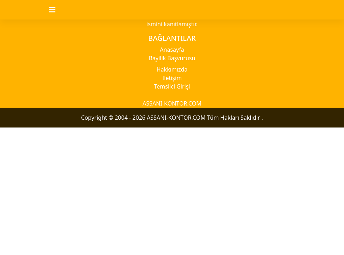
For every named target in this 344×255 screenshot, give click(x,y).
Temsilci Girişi (172, 86)
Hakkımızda (172, 69)
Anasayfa (172, 49)
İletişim (172, 78)
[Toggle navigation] (56, 10)
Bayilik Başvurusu (172, 58)
